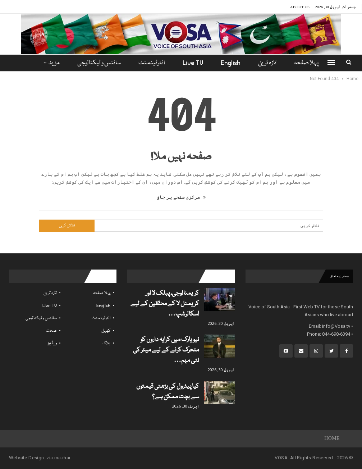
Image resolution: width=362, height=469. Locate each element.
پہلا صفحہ (306, 63)
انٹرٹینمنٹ (151, 63)
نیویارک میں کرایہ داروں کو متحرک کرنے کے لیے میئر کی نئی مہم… (166, 350)
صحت (51, 330)
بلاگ (106, 343)
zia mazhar (58, 457)
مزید (54, 63)
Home (332, 438)
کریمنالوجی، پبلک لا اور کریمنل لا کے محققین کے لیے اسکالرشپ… (164, 304)
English (230, 63)
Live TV (193, 63)
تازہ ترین (267, 63)
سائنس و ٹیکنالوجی (99, 63)
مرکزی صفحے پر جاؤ (181, 197)
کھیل (105, 330)
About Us (300, 7)
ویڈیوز (52, 343)
